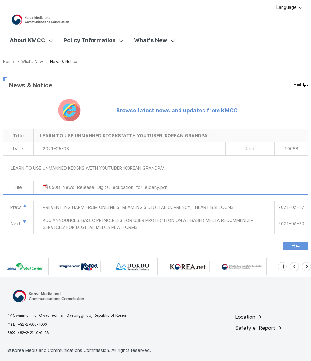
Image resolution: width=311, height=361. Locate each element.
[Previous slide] (294, 266)
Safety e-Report (259, 328)
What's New (150, 40)
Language (289, 7)
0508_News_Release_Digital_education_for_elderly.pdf (108, 187)
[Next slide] (306, 266)
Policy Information (89, 40)
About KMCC (27, 40)
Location (249, 317)
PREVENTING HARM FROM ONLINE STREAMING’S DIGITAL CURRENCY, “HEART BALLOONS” (139, 207)
